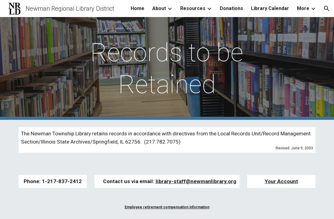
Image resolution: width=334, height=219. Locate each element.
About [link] (159, 8)
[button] (326, 8)
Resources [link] (192, 8)
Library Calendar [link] (270, 8)
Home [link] (137, 8)
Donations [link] (231, 8)
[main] (167, 68)
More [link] (303, 8)
